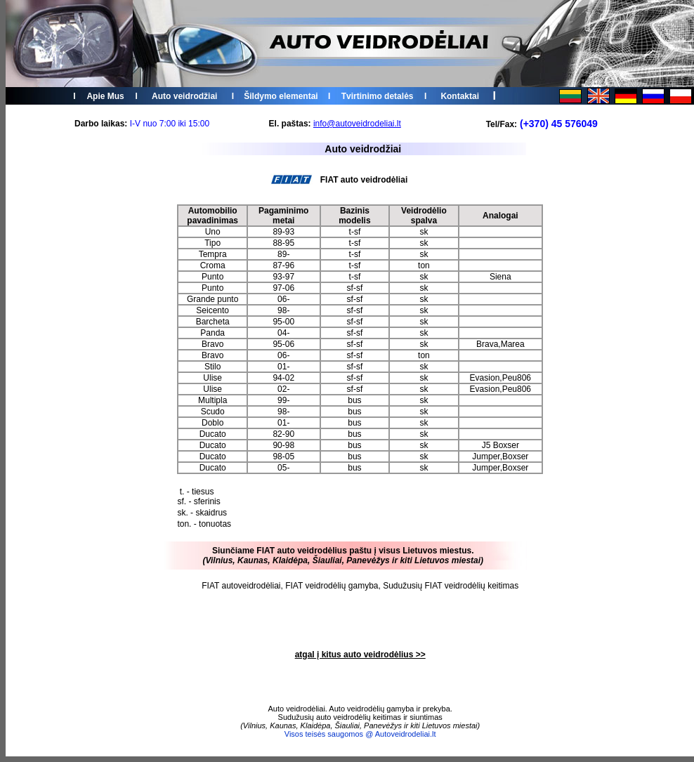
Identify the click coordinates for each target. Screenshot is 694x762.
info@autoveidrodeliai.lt (357, 124)
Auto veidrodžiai (184, 96)
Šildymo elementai (280, 96)
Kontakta (458, 96)
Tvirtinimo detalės (377, 96)
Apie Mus (105, 96)
